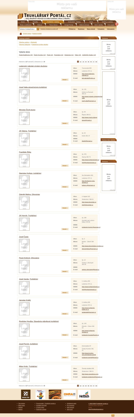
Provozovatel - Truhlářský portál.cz (46, 403)
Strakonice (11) (69, 55)
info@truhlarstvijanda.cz (89, 289)
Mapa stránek (91, 29)
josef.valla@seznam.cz (89, 101)
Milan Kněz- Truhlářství (28, 366)
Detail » (65, 79)
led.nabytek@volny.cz (88, 78)
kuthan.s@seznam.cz (88, 185)
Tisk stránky (21, 403)
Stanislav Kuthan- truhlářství (30, 173)
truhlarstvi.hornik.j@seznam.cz (91, 227)
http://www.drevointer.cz (89, 202)
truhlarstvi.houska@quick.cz (90, 335)
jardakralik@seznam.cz (89, 312)
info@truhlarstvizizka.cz (89, 162)
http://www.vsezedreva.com (90, 374)
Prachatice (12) (58, 55)
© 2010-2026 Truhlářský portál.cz (98, 403)
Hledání (20, 407)
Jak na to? (70, 409)
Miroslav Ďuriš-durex (27, 110)
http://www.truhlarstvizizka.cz (90, 160)
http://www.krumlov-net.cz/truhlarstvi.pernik (89, 354)
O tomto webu (40, 407)
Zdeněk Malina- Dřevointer (29, 194)
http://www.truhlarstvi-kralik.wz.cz (88, 308)
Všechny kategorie (24, 44)
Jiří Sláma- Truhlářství (27, 131)
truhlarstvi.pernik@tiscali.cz (90, 357)
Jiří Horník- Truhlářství (28, 216)
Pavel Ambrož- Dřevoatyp (29, 258)
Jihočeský (34, 42)
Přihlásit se (72, 29)
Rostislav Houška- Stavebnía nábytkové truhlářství (39, 321)
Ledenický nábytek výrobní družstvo (33, 66)
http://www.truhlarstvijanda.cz (90, 287)
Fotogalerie (101, 29)
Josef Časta (23, 237)
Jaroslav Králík (25, 300)
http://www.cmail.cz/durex (89, 117)
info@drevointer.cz (87, 205)
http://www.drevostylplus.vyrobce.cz (92, 246)
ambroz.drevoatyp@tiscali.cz (90, 269)
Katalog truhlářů (37, 33)
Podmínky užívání (41, 409)
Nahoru (20, 409)
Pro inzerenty (70, 405)
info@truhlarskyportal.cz (95, 409)
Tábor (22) (78, 55)
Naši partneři (70, 407)
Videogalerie (110, 29)
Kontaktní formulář (41, 405)
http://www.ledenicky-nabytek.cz (88, 74)
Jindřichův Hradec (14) (89, 55)
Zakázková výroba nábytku (40, 44)
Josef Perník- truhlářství (28, 344)
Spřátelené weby (71, 403)
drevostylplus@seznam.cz (90, 249)
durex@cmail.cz (87, 120)
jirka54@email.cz (87, 141)
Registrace (81, 29)
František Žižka (25, 152)
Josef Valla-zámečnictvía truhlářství (33, 87)
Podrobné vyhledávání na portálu (48, 29)
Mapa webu (21, 405)
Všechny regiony (24, 42)
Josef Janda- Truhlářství (28, 279)
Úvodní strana (27, 33)
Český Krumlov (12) (40, 55)
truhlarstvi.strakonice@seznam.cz (92, 377)
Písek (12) (50, 55)
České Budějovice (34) (26, 55)
